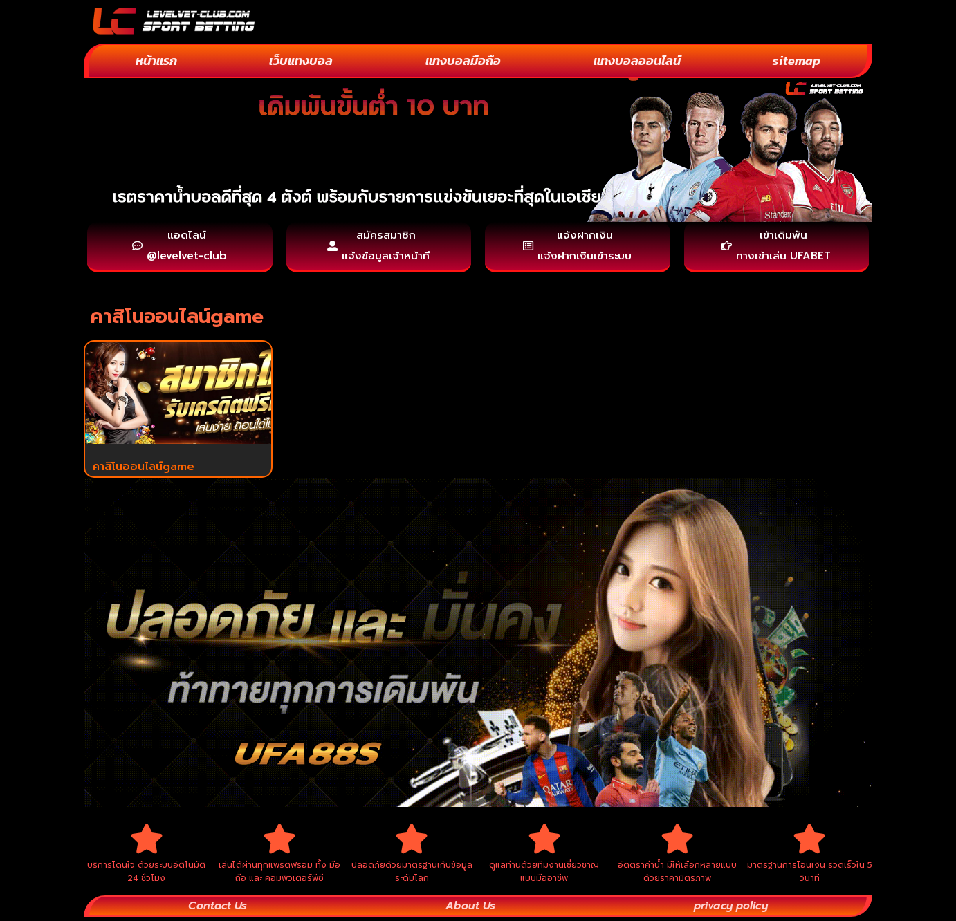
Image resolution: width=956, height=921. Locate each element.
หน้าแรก (156, 60)
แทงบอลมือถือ (463, 60)
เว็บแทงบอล (301, 60)
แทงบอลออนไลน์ (637, 60)
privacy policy (729, 910)
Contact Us (217, 910)
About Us (468, 910)
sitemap (796, 60)
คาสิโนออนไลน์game (143, 469)
